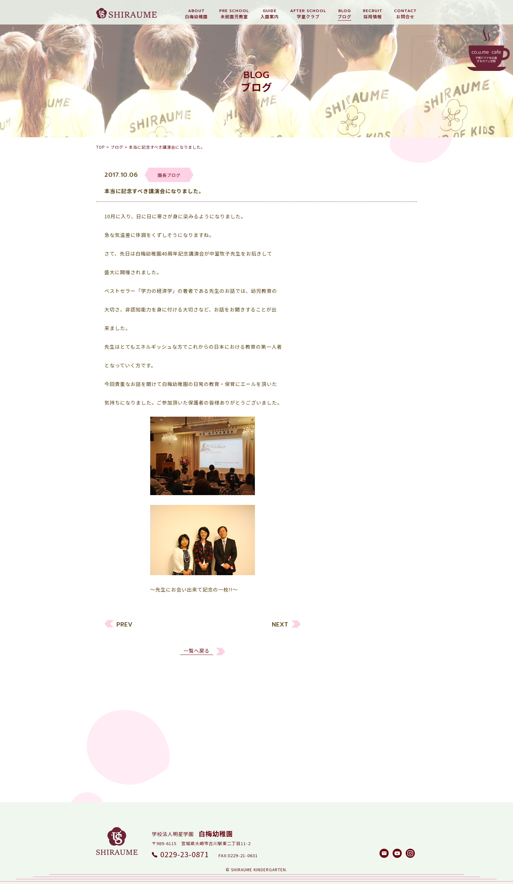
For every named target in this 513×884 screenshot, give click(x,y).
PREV (124, 631)
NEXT (280, 631)
